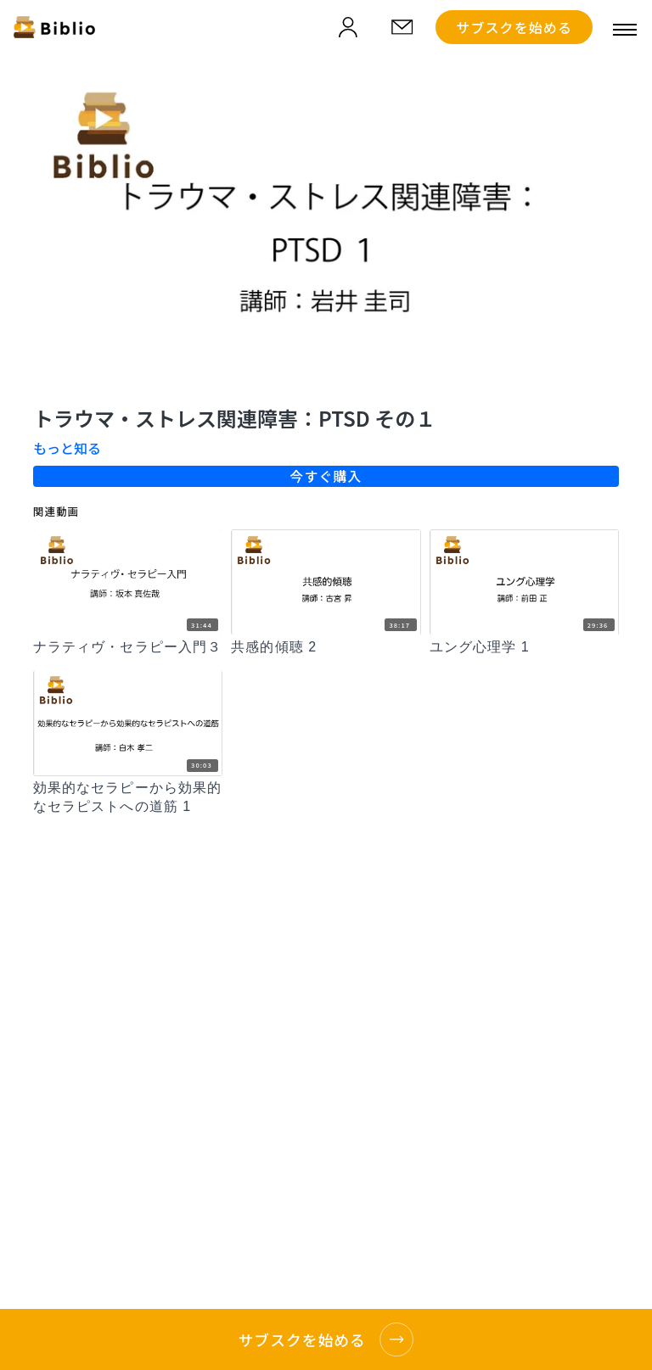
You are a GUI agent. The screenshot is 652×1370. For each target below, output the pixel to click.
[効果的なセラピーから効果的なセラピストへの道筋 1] (127, 798)
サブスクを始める (514, 27)
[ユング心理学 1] (524, 647)
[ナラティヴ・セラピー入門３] (127, 647)
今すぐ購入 (325, 476)
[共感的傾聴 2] (325, 647)
